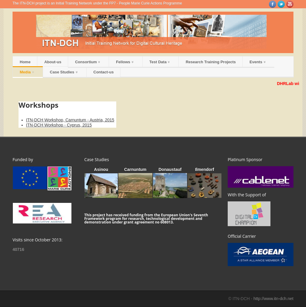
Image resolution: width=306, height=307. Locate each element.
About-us (52, 62)
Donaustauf (170, 169)
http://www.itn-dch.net (273, 298)
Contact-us (104, 72)
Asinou (101, 169)
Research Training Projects (211, 62)
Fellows (124, 62)
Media (27, 72)
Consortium (87, 62)
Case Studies (63, 72)
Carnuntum (135, 169)
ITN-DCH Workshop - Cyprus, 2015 (59, 125)
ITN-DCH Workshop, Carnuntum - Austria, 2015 (70, 120)
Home (25, 62)
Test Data (159, 62)
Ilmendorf (204, 169)
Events (257, 62)
